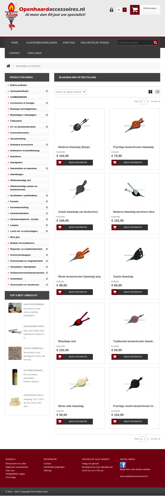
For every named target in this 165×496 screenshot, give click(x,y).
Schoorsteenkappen (19, 255)
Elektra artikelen (17, 85)
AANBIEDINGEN (17, 97)
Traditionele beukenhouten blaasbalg (134, 341)
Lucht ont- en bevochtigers (23, 231)
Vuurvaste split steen (35, 395)
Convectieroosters (18, 132)
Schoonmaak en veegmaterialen (25, 261)
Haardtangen (15, 174)
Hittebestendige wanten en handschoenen (22, 188)
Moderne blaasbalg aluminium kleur (134, 211)
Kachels (13, 201)
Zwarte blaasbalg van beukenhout (78, 211)
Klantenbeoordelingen (54, 467)
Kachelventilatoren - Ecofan (23, 219)
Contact (47, 463)
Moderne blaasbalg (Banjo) (74, 147)
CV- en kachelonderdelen (22, 127)
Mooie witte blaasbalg (71, 406)
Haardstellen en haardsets (22, 168)
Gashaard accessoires (20, 144)
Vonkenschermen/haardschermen (26, 273)
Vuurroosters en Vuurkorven (23, 284)
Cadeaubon (15, 121)
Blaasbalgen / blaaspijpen (22, 115)
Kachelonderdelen (18, 213)
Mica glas (14, 237)
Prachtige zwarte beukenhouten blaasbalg (134, 406)
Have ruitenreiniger (35, 304)
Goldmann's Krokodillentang (23, 150)
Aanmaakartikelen (18, 91)
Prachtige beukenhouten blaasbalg (133, 147)
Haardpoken (15, 162)
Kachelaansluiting (18, 207)
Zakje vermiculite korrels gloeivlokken (35, 348)
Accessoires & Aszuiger (21, 103)
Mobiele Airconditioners (21, 243)
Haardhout (14, 156)
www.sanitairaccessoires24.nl (134, 476)
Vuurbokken (15, 278)
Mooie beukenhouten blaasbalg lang (79, 276)
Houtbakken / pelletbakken (22, 195)
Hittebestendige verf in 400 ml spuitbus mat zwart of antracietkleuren (35, 370)
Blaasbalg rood (67, 341)
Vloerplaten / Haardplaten (22, 267)
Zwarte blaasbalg (123, 276)
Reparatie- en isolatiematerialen (25, 249)
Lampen (13, 225)
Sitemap (48, 470)
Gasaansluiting (17, 138)
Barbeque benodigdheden (22, 109)
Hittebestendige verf (19, 180)
